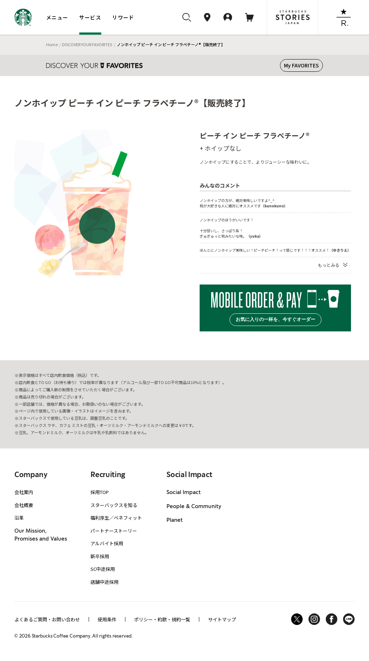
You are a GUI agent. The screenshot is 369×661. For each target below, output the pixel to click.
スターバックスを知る (113, 505)
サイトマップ (222, 619)
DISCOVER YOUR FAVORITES (87, 44)
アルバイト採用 (106, 543)
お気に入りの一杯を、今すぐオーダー (275, 319)
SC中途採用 (102, 568)
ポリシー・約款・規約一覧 (162, 619)
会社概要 (23, 505)
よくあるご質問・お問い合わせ (47, 619)
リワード (123, 17)
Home (52, 44)
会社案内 (23, 492)
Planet (174, 520)
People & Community (193, 506)
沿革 (19, 517)
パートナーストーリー (113, 530)
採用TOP (99, 492)
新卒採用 (99, 556)
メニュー (57, 17)
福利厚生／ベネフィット (116, 517)
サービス (90, 17)
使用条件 (107, 619)
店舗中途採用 (104, 581)
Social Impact (183, 492)
